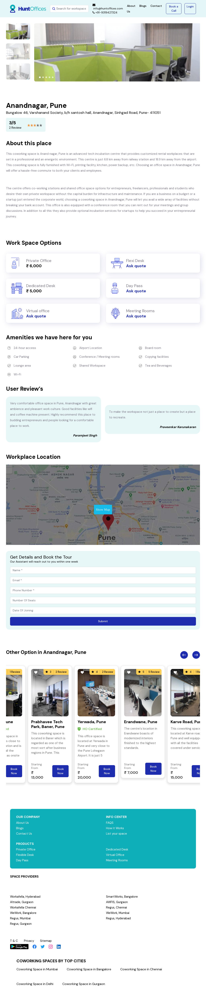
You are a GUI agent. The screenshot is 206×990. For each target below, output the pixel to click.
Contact (156, 6)
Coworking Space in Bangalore (89, 969)
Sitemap (46, 941)
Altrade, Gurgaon (21, 902)
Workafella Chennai (23, 907)
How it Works (115, 828)
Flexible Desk (25, 855)
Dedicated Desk (117, 849)
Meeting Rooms (117, 860)
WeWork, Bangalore (23, 913)
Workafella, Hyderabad (25, 897)
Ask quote (136, 265)
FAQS (109, 823)
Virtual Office (115, 855)
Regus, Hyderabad (118, 918)
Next (196, 655)
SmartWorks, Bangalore (122, 897)
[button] (40, 77)
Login (190, 6)
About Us (22, 823)
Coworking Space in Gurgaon (83, 984)
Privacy (29, 941)
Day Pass (22, 860)
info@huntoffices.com (108, 6)
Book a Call (173, 8)
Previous (184, 655)
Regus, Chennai (116, 907)
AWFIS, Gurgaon (117, 902)
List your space (116, 834)
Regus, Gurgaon (21, 924)
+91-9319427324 (105, 12)
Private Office (26, 849)
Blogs (142, 6)
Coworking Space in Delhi (34, 984)
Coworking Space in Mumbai (37, 969)
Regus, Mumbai (20, 918)
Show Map (103, 509)
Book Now (14, 771)
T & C (14, 941)
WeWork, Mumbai (118, 913)
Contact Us (24, 834)
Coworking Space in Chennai (141, 969)
